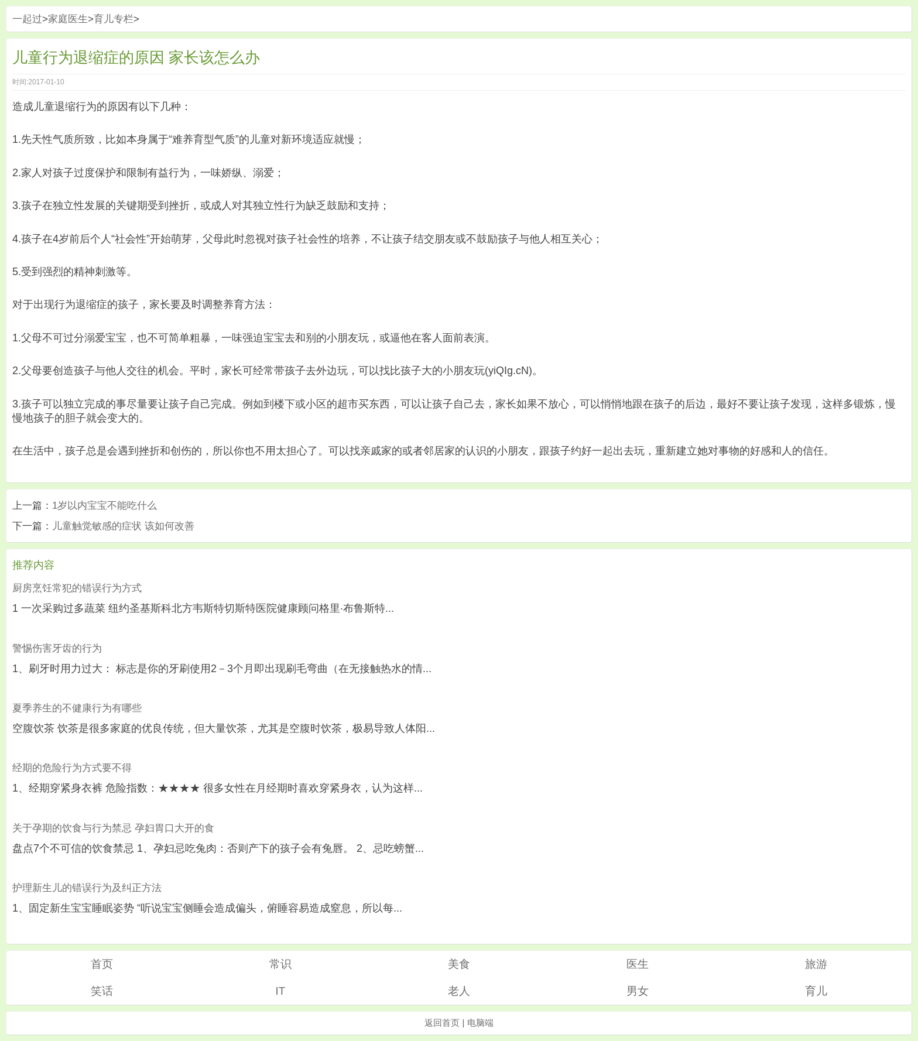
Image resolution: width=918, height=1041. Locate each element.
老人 (459, 991)
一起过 (27, 19)
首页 (102, 964)
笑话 (102, 991)
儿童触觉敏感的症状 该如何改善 (123, 526)
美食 (459, 964)
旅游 (816, 964)
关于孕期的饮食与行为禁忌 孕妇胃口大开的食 (113, 828)
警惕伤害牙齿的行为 (57, 648)
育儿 (816, 991)
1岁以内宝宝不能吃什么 (104, 505)
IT (280, 991)
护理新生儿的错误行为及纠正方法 (87, 887)
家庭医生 (68, 19)
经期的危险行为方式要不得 (72, 767)
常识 (280, 964)
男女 (637, 991)
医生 (637, 964)
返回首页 (442, 1023)
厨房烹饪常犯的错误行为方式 (77, 588)
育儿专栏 (113, 19)
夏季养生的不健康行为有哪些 (77, 708)
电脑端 (480, 1023)
